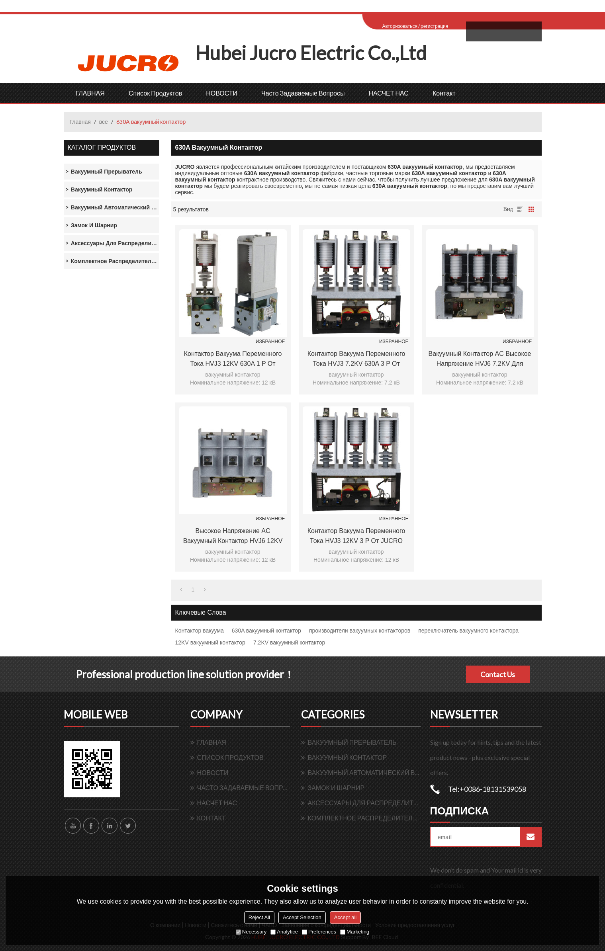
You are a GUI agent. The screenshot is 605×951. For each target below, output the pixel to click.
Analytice (284, 932)
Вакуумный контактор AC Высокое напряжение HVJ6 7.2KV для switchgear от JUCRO (480, 359)
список (520, 209)
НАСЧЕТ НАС (388, 93)
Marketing (354, 932)
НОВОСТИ (221, 93)
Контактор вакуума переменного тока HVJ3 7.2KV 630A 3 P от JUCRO (356, 359)
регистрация (434, 26)
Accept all (345, 917)
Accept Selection (302, 917)
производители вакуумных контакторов (359, 630)
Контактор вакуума (199, 630)
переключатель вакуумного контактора (468, 630)
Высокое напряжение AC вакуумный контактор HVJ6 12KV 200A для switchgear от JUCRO (233, 536)
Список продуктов (155, 93)
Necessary (251, 932)
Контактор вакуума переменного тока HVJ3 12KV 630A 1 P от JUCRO (233, 359)
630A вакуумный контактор (266, 630)
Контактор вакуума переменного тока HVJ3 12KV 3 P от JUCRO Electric (356, 536)
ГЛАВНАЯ (90, 93)
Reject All (259, 917)
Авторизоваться (399, 26)
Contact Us (497, 674)
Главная (80, 121)
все (103, 121)
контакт (444, 93)
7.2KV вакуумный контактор (289, 642)
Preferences (319, 932)
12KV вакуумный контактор (210, 642)
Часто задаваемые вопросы (303, 93)
